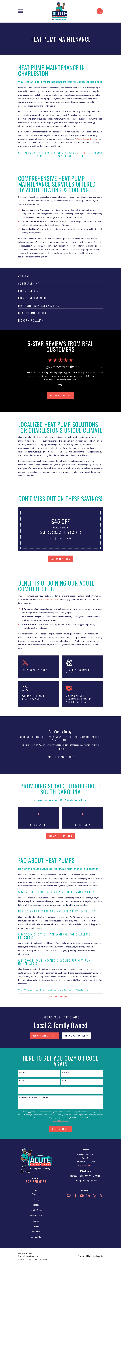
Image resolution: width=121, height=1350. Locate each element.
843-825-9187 (36, 1182)
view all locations (60, 835)
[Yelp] (101, 1196)
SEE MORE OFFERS (60, 558)
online (81, 152)
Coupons (36, 1232)
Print (69, 538)
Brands (36, 1221)
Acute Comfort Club (49, 599)
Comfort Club (36, 1216)
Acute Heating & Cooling (87, 139)
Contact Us (36, 1237)
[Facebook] (75, 1196)
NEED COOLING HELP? (76, 1036)
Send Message (60, 1129)
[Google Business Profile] (69, 1196)
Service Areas (36, 1211)
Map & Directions (85, 1166)
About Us (36, 1194)
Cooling (36, 1200)
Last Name (66, 1073)
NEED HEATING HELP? (44, 1036)
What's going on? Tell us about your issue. (33, 1098)
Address (22, 1089)
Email (60, 538)
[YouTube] (82, 1196)
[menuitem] (21, 1259)
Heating (35, 1205)
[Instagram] (94, 1196)
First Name (23, 1073)
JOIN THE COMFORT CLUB (60, 757)
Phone (21, 1081)
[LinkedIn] (88, 1196)
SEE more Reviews (60, 395)
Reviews (35, 1227)
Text (51, 538)
